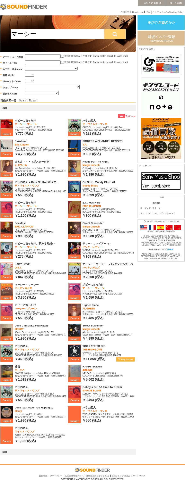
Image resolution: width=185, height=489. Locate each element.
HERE (170, 249)
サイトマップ (139, 476)
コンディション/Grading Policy (168, 12)
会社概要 (43, 476)
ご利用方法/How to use (131, 12)
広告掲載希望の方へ (74, 476)
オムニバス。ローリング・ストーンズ (157, 213)
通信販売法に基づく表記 (97, 476)
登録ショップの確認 (121, 476)
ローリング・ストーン (150, 208)
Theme (155, 203)
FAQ (148, 12)
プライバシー (56, 476)
